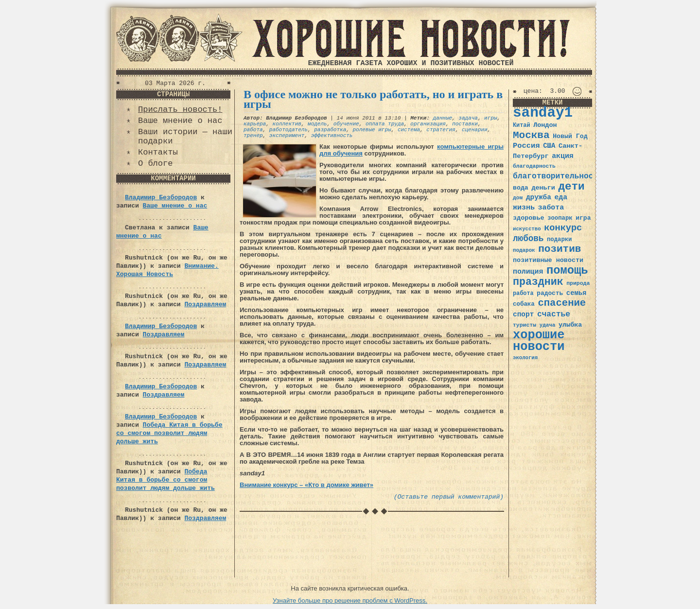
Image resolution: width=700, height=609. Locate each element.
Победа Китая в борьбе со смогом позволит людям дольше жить (169, 433)
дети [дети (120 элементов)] (571, 186)
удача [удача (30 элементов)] (548, 325)
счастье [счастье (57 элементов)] (553, 314)
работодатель (288, 130)
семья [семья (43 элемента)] (576, 293)
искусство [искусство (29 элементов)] (527, 229)
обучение (346, 124)
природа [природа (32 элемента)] (578, 283)
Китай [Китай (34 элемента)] (521, 125)
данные (442, 118)
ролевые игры (371, 130)
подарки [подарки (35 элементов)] (559, 239)
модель (317, 124)
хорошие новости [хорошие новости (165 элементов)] (539, 341)
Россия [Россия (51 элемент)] (526, 145)
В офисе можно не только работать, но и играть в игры (373, 99)
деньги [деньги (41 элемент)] (543, 187)
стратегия (440, 130)
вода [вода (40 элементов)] (520, 187)
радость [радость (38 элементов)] (550, 293)
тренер (253, 136)
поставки (465, 124)
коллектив (286, 124)
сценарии (475, 130)
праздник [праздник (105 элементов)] (538, 282)
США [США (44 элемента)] (549, 146)
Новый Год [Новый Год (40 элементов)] (570, 136)
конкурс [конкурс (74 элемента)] (563, 228)
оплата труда (385, 124)
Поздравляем (205, 304)
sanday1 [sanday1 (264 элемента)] (543, 113)
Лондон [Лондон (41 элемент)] (545, 125)
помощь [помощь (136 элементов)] (567, 270)
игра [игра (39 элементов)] (583, 218)
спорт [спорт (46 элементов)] (523, 314)
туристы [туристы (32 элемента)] (524, 325)
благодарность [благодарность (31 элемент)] (534, 166)
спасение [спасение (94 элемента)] (562, 303)
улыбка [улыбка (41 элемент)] (570, 325)
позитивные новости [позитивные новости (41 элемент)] (548, 260)
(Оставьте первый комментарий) (449, 497)
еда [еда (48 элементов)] (560, 197)
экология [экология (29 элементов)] (525, 358)
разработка (330, 130)
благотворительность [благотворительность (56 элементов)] (558, 176)
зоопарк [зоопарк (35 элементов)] (559, 218)
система (409, 130)
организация (428, 124)
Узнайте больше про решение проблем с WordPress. (350, 600)
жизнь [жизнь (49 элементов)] (524, 207)
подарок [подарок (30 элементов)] (524, 250)
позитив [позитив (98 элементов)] (559, 249)
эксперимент (287, 136)
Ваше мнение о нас (180, 120)
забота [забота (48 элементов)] (551, 207)
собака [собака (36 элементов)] (524, 304)
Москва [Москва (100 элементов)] (531, 135)
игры (490, 118)
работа (253, 130)
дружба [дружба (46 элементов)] (538, 197)
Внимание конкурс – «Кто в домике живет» (306, 484)
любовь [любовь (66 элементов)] (528, 239)
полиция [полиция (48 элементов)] (528, 272)
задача (468, 118)
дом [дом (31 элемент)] (518, 198)
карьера (255, 124)
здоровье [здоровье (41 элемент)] (528, 218)
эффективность (332, 136)
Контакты (158, 152)
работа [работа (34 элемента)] (523, 293)
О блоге (155, 163)
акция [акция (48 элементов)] (563, 156)
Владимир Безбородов (161, 197)
